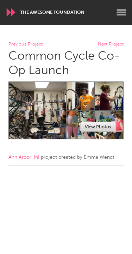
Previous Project (25, 44)
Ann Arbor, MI (23, 157)
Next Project (111, 44)
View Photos (98, 126)
